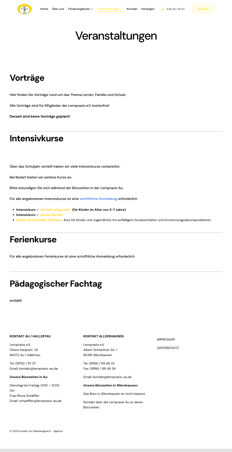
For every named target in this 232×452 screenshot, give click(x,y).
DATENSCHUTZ (168, 348)
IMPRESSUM (166, 339)
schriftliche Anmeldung (99, 198)
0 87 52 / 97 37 (176, 8)
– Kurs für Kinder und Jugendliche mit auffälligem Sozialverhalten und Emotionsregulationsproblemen (113, 220)
